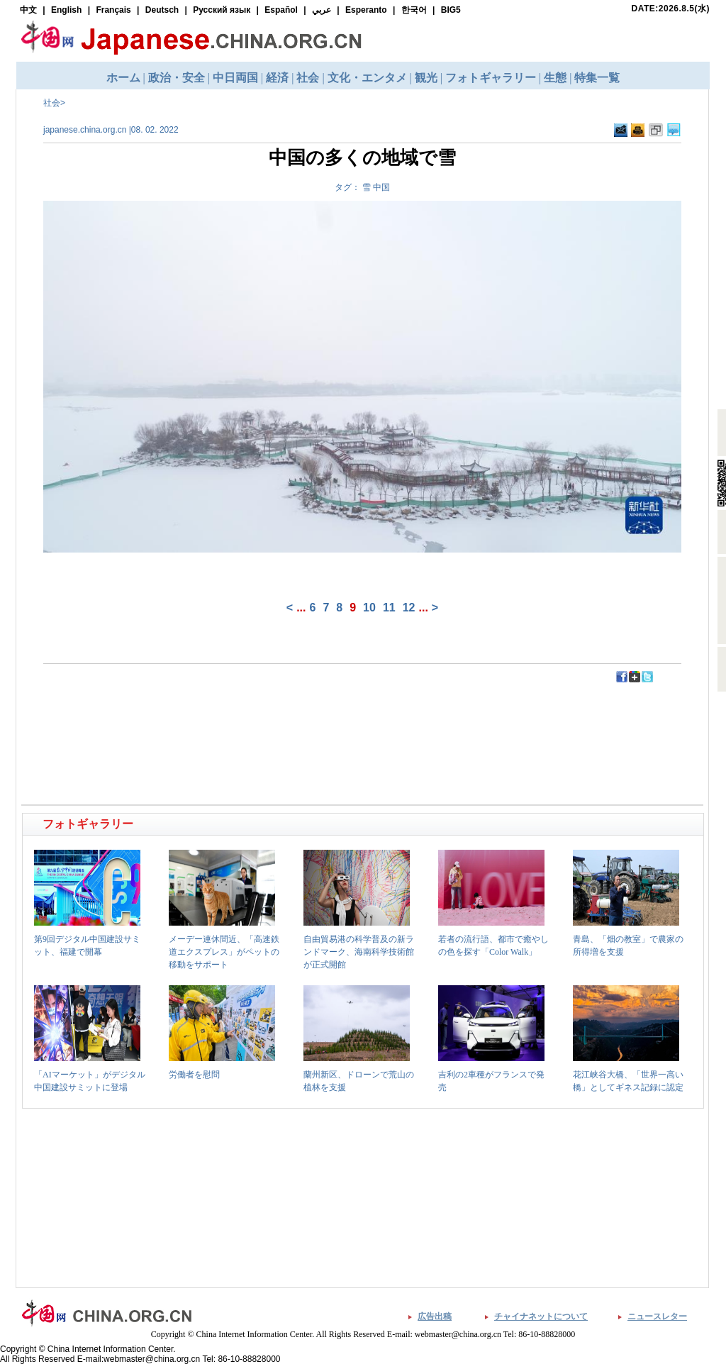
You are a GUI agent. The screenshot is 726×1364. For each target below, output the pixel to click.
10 (369, 607)
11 (389, 607)
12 (409, 607)
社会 (51, 103)
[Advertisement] (194, 715)
